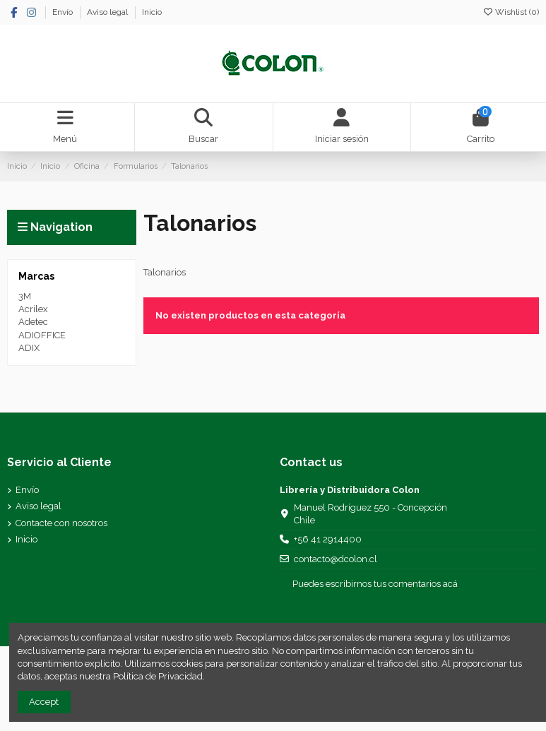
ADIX (29, 348)
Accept (44, 701)
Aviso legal (108, 12)
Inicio (152, 12)
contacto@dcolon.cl (335, 559)
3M (24, 296)
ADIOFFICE (42, 335)
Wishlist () (510, 12)
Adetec (33, 321)
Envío (63, 12)
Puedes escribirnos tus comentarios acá (375, 583)
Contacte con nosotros (61, 523)
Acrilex (33, 309)
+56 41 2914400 (328, 539)
